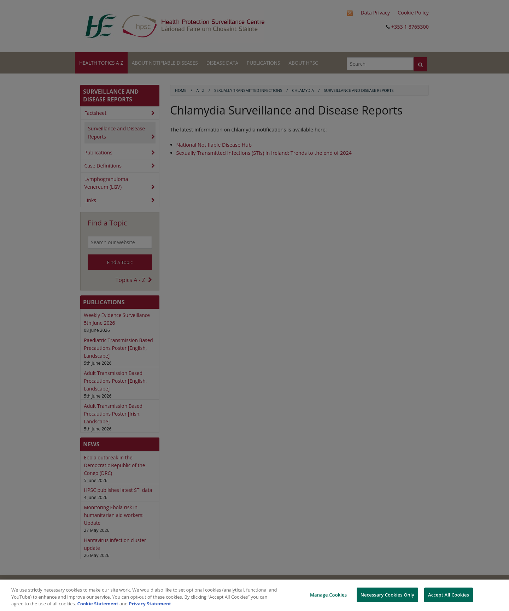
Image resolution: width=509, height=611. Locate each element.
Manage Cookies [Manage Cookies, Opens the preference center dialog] (328, 594)
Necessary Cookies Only (387, 594)
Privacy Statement (150, 603)
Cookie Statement (97, 603)
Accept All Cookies (448, 594)
